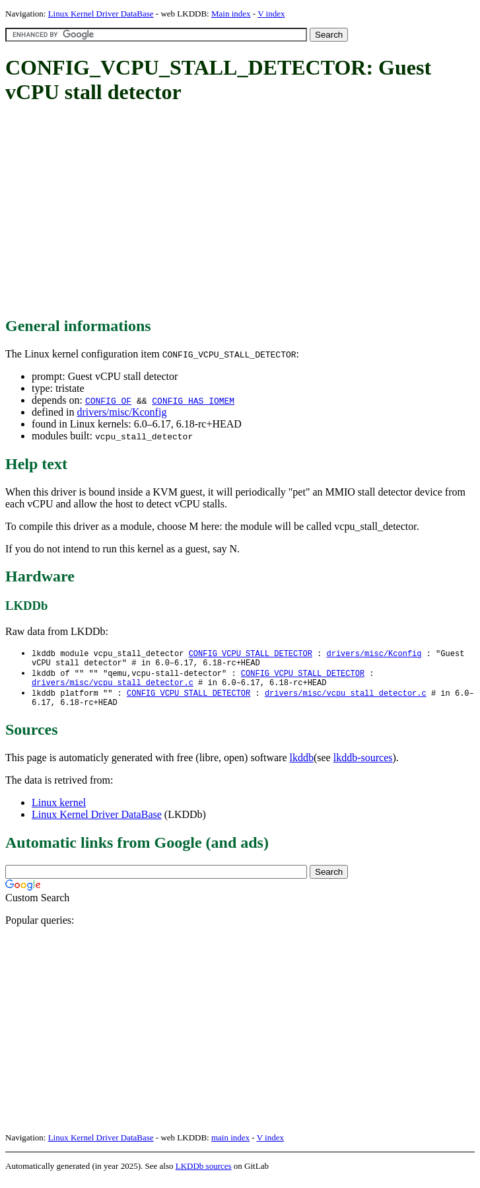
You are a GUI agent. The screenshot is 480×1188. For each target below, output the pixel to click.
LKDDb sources (204, 1174)
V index (271, 14)
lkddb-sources (363, 765)
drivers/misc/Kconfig (121, 412)
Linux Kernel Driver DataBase (101, 14)
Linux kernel (59, 810)
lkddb (302, 765)
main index (230, 1145)
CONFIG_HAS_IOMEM (193, 400)
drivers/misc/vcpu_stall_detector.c (112, 687)
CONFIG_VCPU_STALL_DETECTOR (250, 653)
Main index (231, 14)
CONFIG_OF (108, 400)
